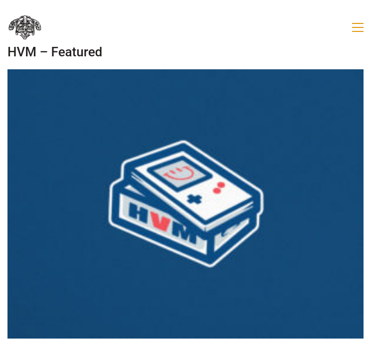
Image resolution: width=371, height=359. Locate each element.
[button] (358, 27)
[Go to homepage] (24, 27)
